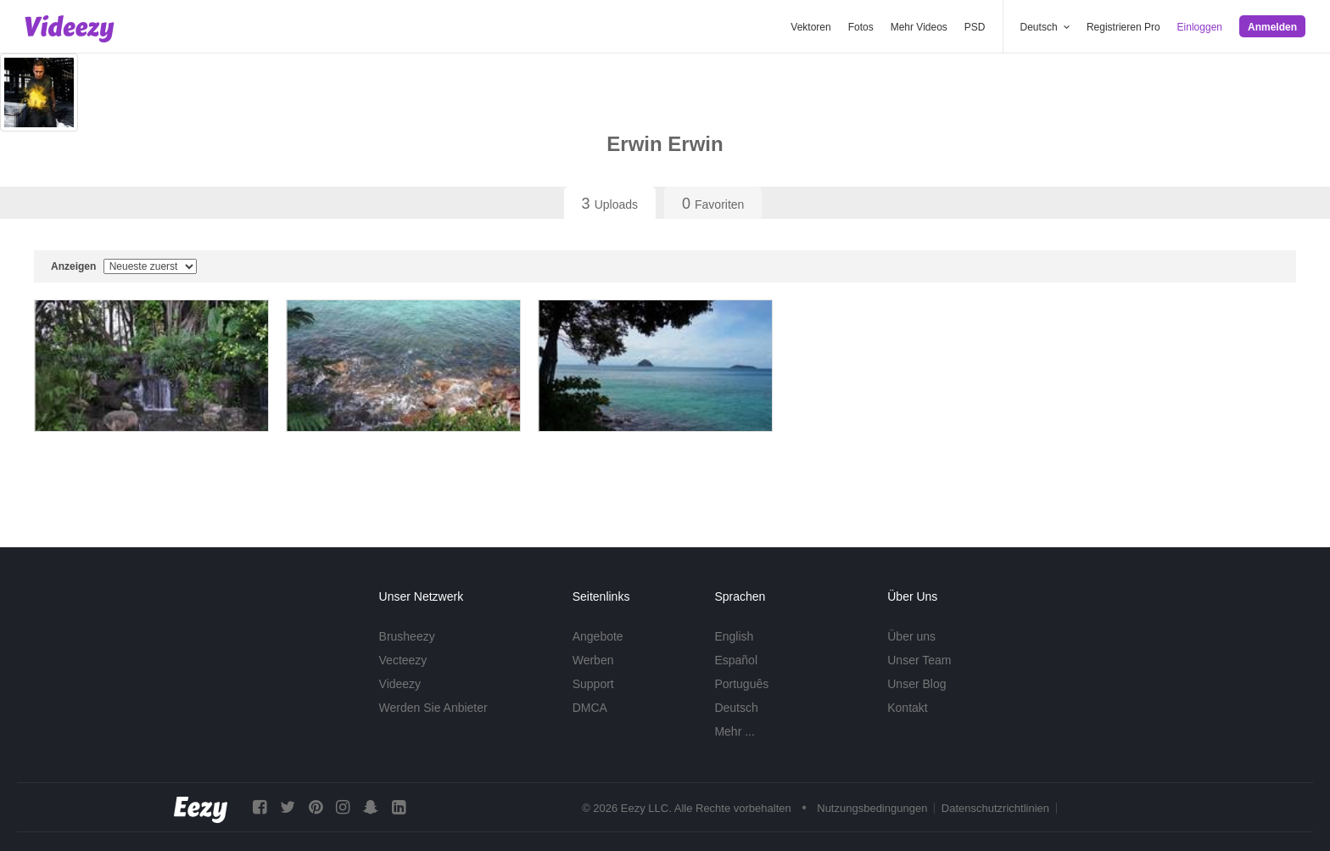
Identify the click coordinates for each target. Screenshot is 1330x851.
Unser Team (919, 660)
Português (741, 684)
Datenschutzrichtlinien (995, 808)
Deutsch (735, 707)
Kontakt (907, 707)
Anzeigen (124, 266)
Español (735, 660)
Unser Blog (916, 684)
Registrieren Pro (1123, 27)
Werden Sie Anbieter (433, 707)
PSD (975, 27)
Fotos (861, 27)
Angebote (598, 636)
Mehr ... (734, 731)
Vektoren (810, 27)
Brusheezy (407, 636)
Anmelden (1272, 27)
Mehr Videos (919, 27)
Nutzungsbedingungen (872, 808)
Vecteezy (403, 660)
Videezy (400, 684)
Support (593, 684)
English (733, 636)
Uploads (610, 203)
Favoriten (713, 203)
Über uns (911, 636)
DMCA (590, 707)
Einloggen (1199, 27)
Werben (593, 660)
